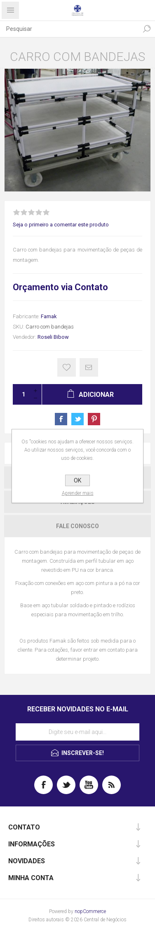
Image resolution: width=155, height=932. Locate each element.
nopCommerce (90, 911)
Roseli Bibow (53, 337)
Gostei (66, 367)
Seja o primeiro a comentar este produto (61, 224)
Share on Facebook (61, 419)
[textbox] (69, 29)
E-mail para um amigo (89, 367)
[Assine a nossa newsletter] (77, 732)
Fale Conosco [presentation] (77, 526)
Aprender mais (78, 493)
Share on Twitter (77, 419)
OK (77, 480)
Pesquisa (147, 29)
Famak (49, 316)
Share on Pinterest (94, 419)
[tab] (77, 526)
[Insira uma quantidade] (21, 394)
